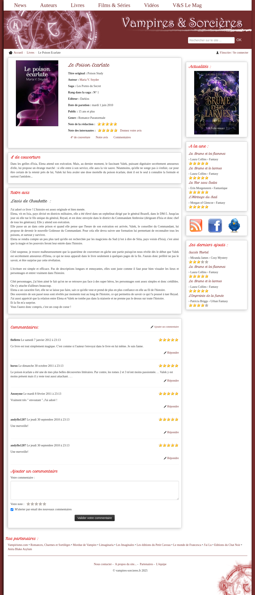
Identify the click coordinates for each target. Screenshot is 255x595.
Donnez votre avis (131, 130)
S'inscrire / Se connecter (232, 52)
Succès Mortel (199, 252)
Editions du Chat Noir (227, 545)
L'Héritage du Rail (203, 197)
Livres (77, 5)
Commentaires (122, 137)
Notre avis (102, 137)
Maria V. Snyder (89, 79)
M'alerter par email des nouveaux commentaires (41, 509)
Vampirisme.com (18, 545)
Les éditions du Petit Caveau (154, 545)
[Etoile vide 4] (40, 504)
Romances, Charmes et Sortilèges (50, 545)
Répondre (171, 352)
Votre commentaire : (23, 477)
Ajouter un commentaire (164, 326)
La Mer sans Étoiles (203, 182)
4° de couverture (80, 137)
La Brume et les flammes (207, 153)
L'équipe (161, 564)
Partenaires (146, 564)
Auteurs (48, 5)
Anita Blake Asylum (20, 549)
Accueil (18, 52)
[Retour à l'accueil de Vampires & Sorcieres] (43, 30)
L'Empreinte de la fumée (206, 296)
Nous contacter (103, 564)
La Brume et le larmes (205, 168)
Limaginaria (106, 545)
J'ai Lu (208, 545)
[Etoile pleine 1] (99, 124)
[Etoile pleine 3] (107, 124)
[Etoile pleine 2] (103, 124)
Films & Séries (114, 5)
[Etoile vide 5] (44, 504)
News (20, 5)
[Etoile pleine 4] (111, 124)
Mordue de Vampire (85, 545)
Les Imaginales (125, 545)
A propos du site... (126, 564)
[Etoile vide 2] (32, 504)
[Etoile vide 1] (28, 504)
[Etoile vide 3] (36, 504)
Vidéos (151, 5)
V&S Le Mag (187, 5)
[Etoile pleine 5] (115, 124)
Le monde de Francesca (187, 545)
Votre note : (17, 504)
